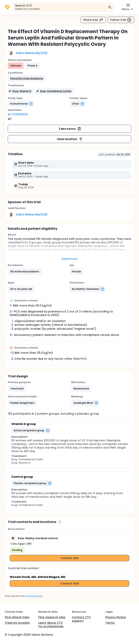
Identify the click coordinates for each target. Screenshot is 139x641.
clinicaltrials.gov (34, 596)
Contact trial (69, 583)
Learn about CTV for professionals (51, 624)
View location (70, 139)
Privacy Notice (115, 617)
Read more (70, 258)
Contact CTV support (81, 619)
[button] (26, 78)
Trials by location (17, 623)
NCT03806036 (18, 114)
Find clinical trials (17, 617)
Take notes (70, 129)
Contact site (70, 558)
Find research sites (51, 617)
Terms (110, 623)
